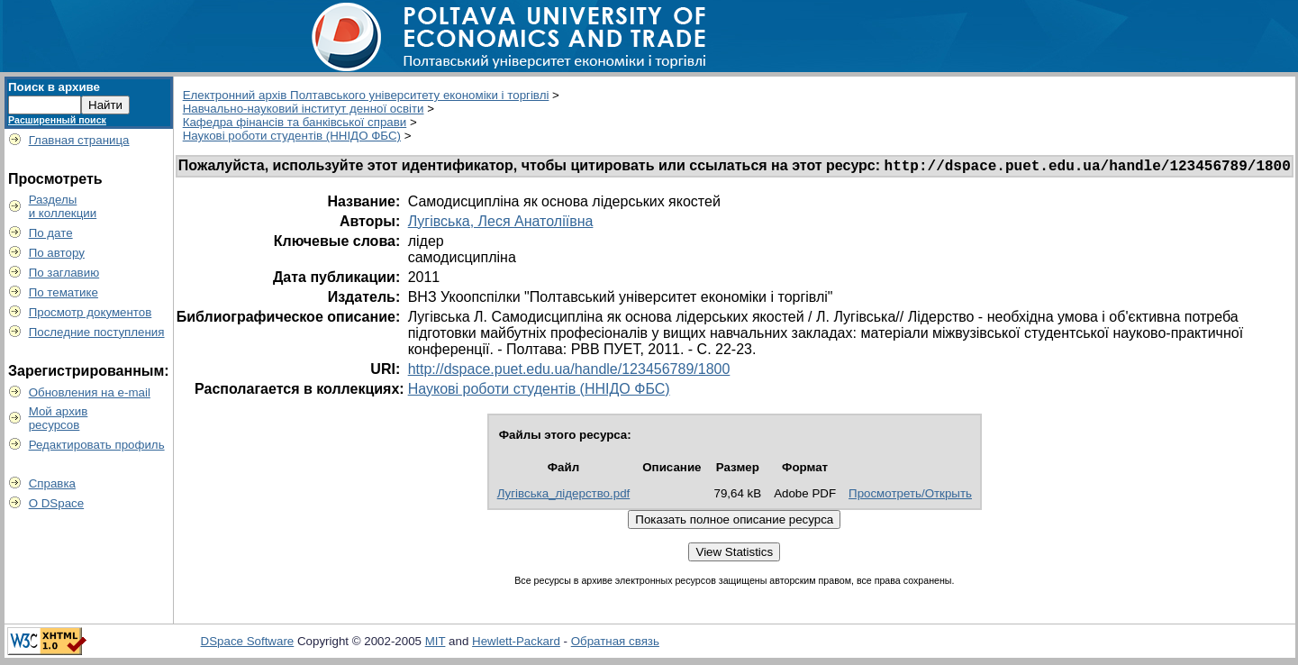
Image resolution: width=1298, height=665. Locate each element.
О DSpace (57, 503)
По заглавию (64, 272)
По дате (51, 233)
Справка (52, 483)
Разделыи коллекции (63, 206)
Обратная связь (615, 644)
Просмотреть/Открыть (910, 496)
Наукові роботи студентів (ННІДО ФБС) (292, 135)
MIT (435, 644)
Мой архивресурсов (58, 418)
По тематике (63, 292)
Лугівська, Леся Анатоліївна (501, 224)
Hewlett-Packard (516, 644)
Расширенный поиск (57, 119)
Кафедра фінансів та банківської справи (295, 122)
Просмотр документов (90, 312)
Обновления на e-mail (89, 392)
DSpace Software (248, 644)
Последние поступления (97, 332)
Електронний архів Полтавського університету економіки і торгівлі (366, 95)
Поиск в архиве (54, 87)
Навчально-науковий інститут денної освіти (303, 108)
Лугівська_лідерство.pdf (564, 496)
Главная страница (79, 140)
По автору (57, 253)
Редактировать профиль (97, 444)
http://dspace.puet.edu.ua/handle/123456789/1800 (569, 371)
